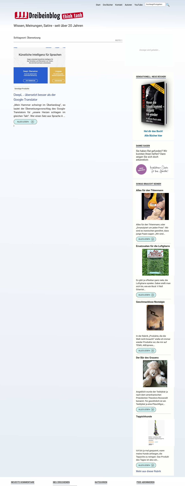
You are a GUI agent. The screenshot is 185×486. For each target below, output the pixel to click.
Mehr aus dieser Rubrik (148, 471)
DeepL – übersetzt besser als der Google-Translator (35, 97)
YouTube (138, 5)
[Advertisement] (149, 50)
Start (98, 5)
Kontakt (118, 5)
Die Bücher (108, 5)
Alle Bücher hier (153, 135)
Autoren (128, 5)
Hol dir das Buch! (153, 131)
